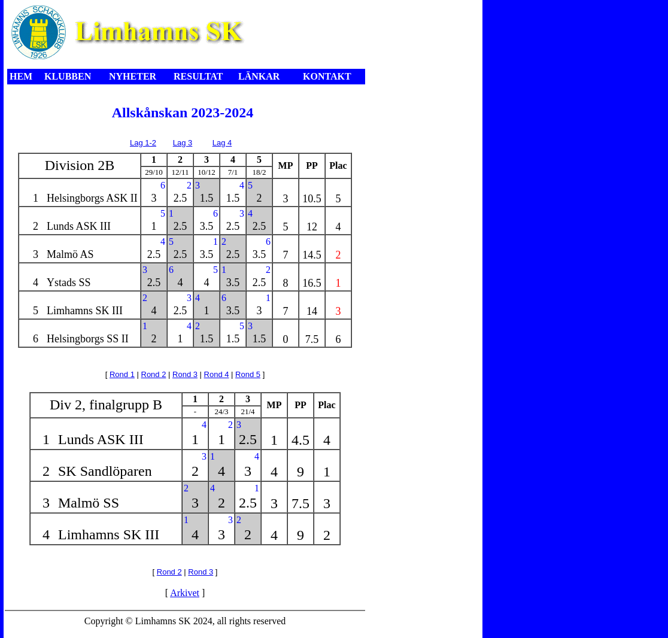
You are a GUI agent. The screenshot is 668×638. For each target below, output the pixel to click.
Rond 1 (122, 374)
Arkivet (184, 593)
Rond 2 (153, 374)
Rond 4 (216, 374)
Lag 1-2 (143, 142)
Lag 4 (222, 142)
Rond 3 (185, 374)
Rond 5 (247, 374)
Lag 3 (183, 142)
